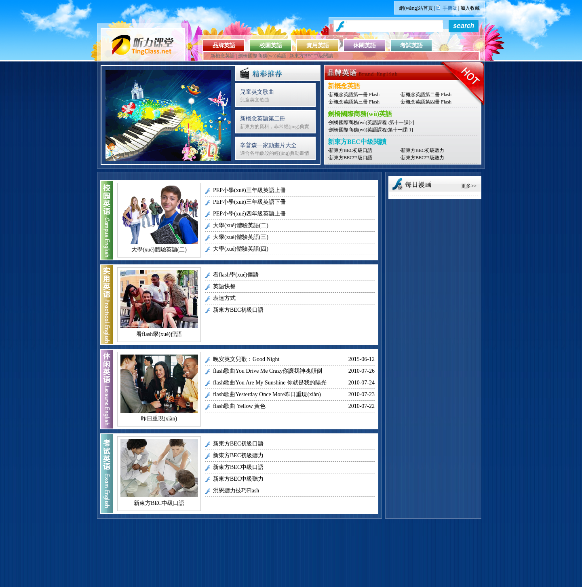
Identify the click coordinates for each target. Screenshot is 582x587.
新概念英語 (223, 56)
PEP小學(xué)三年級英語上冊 (249, 190)
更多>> (469, 186)
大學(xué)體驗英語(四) (240, 249)
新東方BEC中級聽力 (422, 157)
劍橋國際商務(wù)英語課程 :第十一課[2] (371, 122)
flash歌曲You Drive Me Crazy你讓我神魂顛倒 (267, 371)
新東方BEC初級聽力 (422, 150)
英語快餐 (224, 286)
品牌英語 (224, 45)
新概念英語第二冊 (262, 119)
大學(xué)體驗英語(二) (159, 250)
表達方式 (224, 298)
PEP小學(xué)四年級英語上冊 (249, 214)
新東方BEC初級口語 (350, 150)
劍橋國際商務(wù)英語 (262, 56)
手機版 (450, 8)
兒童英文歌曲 (257, 92)
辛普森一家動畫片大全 (268, 145)
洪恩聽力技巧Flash (236, 491)
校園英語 (270, 45)
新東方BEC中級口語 (350, 157)
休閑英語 (364, 45)
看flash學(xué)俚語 (159, 334)
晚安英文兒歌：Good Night (246, 359)
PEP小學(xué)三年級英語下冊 (249, 202)
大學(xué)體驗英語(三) (240, 237)
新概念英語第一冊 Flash (354, 94)
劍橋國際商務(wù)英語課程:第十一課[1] (371, 130)
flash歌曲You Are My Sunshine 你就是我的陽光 (270, 383)
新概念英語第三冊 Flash (354, 102)
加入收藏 (470, 8)
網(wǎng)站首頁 (416, 8)
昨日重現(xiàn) (159, 419)
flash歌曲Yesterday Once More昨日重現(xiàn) (267, 394)
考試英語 (411, 45)
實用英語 (317, 45)
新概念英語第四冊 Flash (426, 102)
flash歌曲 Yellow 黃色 (239, 406)
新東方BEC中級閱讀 (311, 56)
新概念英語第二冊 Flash (426, 94)
